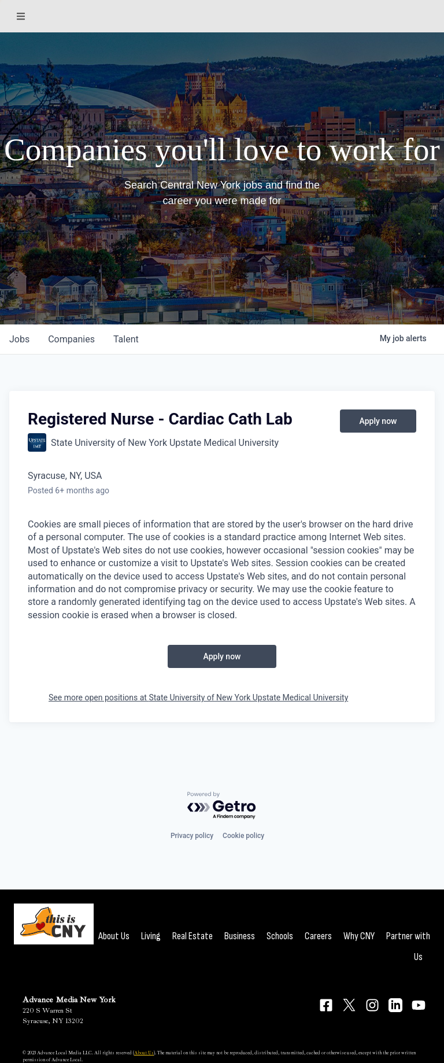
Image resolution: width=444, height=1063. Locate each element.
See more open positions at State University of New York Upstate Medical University (198, 697)
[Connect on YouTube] (418, 1005)
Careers (318, 936)
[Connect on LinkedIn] (395, 1005)
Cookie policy (243, 836)
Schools (280, 936)
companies (71, 339)
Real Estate (192, 936)
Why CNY (359, 936)
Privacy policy (192, 836)
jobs (19, 339)
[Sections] (21, 16)
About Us (114, 936)
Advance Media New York (69, 1000)
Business (239, 936)
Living (151, 936)
